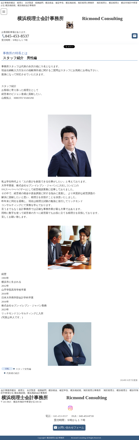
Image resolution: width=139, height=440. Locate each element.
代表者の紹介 (13, 373)
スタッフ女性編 (23, 369)
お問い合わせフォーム (71, 427)
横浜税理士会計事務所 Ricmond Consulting (70, 18)
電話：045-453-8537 (56, 416)
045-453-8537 (17, 36)
